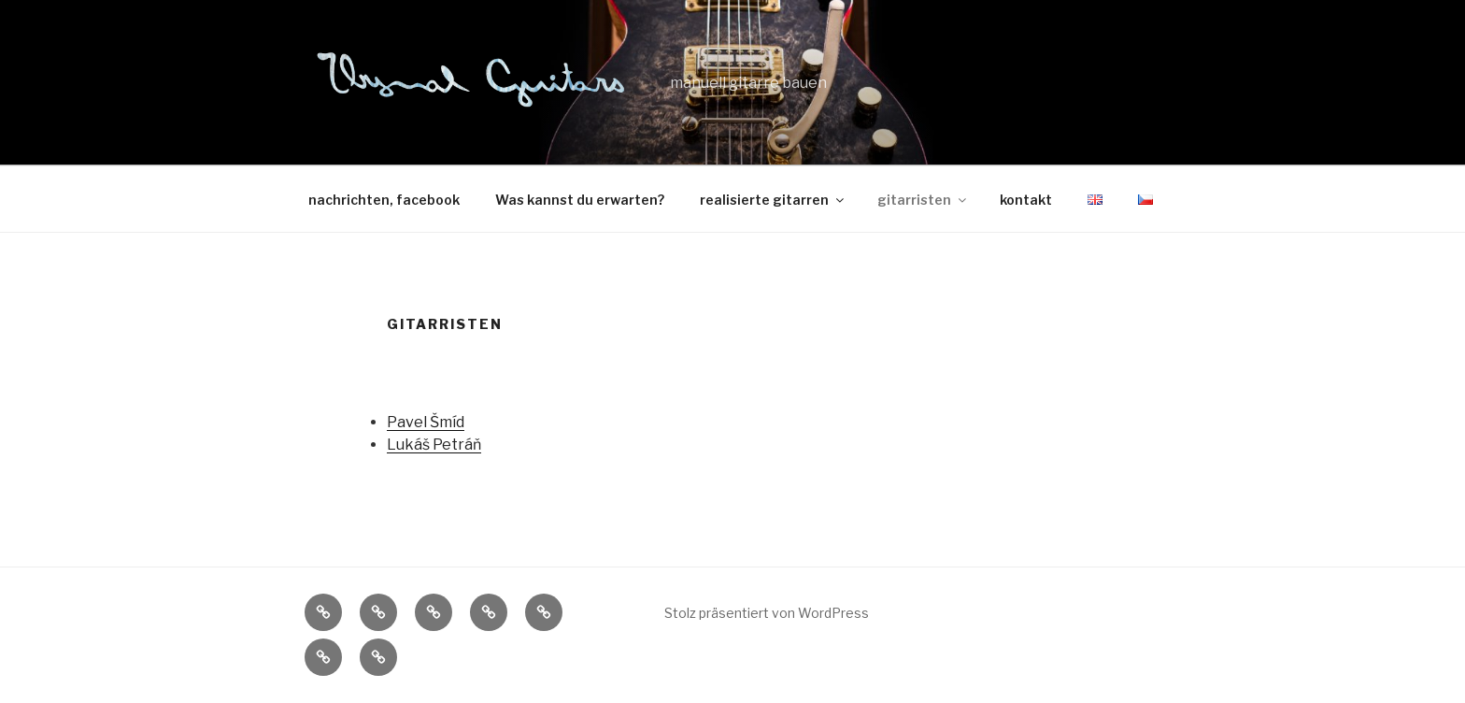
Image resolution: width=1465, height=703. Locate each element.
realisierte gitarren (773, 200)
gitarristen (923, 200)
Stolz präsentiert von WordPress (766, 613)
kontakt (1026, 200)
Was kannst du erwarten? (579, 200)
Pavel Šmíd (425, 422)
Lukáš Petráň (434, 444)
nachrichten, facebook (384, 200)
